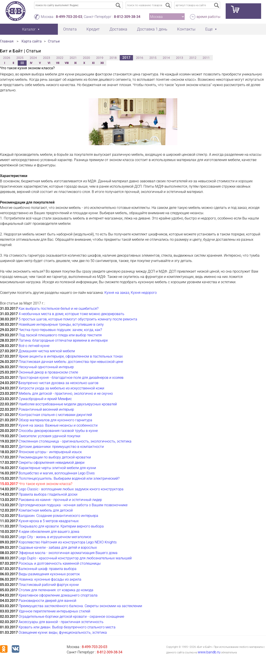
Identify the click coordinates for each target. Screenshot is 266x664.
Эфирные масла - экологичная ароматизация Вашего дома (68, 553)
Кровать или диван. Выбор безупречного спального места (67, 627)
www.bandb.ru (209, 652)
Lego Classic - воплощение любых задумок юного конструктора (71, 489)
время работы (208, 17)
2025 (19, 58)
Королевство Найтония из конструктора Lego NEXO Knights (68, 542)
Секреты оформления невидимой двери (51, 462)
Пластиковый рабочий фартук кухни (49, 585)
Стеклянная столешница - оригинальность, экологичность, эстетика (75, 441)
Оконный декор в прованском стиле (48, 372)
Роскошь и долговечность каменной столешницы (60, 563)
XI (93, 63)
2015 (152, 58)
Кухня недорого (144, 293)
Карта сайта (32, 41)
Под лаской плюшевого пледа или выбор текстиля (60, 335)
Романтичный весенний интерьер (46, 409)
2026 (6, 58)
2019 (99, 58)
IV (31, 63)
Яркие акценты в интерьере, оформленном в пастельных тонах (71, 356)
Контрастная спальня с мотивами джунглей (55, 415)
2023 (46, 58)
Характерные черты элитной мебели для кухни (57, 468)
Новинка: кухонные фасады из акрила (50, 579)
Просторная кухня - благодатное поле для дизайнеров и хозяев (71, 377)
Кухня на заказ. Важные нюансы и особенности (58, 425)
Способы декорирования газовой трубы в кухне (58, 431)
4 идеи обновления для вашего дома (49, 531)
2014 (166, 58)
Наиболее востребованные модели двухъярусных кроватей (68, 404)
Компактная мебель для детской (46, 510)
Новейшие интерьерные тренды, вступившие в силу (61, 324)
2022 (59, 58)
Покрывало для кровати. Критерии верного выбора (61, 526)
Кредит (93, 29)
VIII (66, 63)
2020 (86, 58)
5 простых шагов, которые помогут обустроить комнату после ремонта (78, 319)
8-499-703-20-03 (69, 17)
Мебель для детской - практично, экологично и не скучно (66, 393)
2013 (179, 58)
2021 (73, 58)
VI (49, 63)
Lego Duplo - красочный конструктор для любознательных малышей (75, 558)
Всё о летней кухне (34, 346)
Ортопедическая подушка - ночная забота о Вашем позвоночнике (73, 505)
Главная (7, 41)
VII (57, 63)
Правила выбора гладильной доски (48, 494)
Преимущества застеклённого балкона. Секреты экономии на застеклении (80, 606)
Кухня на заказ (116, 293)
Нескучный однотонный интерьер (46, 367)
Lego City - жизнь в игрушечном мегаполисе (55, 537)
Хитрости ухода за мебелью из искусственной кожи (61, 388)
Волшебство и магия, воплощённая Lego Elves (57, 473)
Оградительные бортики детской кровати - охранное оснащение (71, 616)
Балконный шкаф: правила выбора (47, 569)
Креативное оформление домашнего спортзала (58, 595)
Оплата (70, 29)
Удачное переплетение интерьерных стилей (54, 611)
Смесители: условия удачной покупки (49, 436)
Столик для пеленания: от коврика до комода (56, 590)
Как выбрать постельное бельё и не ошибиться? (58, 308)
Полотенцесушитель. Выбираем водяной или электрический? (69, 478)
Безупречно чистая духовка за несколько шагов (58, 383)
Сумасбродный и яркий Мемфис (45, 399)
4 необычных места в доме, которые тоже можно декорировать (71, 314)
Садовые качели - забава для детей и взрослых (58, 547)
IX (75, 63)
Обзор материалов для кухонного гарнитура (55, 420)
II (13, 63)
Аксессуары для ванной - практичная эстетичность (61, 622)
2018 (113, 58)
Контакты (186, 29)
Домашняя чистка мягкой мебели (47, 351)
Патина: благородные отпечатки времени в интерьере (63, 340)
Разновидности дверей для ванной (47, 601)
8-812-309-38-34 (127, 17)
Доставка (118, 29)
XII (102, 63)
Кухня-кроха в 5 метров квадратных (49, 521)
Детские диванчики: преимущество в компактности (61, 447)
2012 (192, 58)
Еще (209, 29)
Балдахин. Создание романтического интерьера (58, 516)
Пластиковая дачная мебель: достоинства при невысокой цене (71, 362)
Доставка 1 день (152, 29)
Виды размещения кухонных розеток (49, 574)
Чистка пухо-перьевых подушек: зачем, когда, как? (60, 330)
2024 (33, 58)
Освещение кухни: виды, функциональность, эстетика (63, 632)
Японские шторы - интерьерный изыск (50, 452)
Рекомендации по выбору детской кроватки (55, 457)
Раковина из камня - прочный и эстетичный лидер (60, 500)
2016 (139, 58)
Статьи (54, 41)
